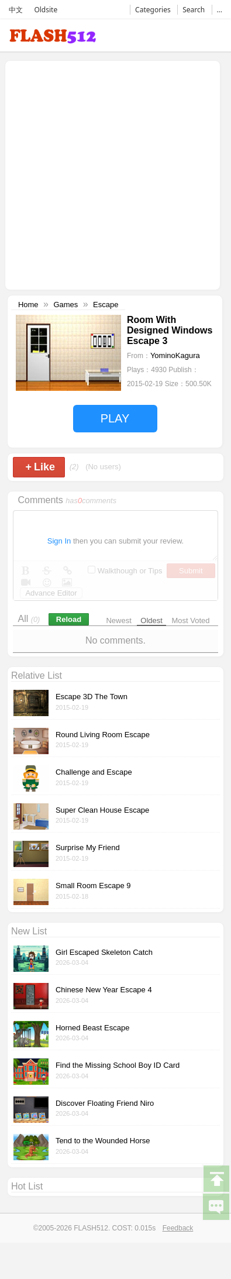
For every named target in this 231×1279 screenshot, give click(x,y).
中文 (16, 10)
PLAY (115, 418)
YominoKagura (175, 355)
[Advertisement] (109, 174)
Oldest (151, 620)
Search (193, 10)
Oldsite (45, 10)
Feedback (178, 1228)
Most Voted (191, 620)
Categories (153, 10)
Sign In (59, 541)
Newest (118, 620)
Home (28, 304)
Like (40, 467)
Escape (105, 304)
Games (65, 304)
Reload (68, 619)
